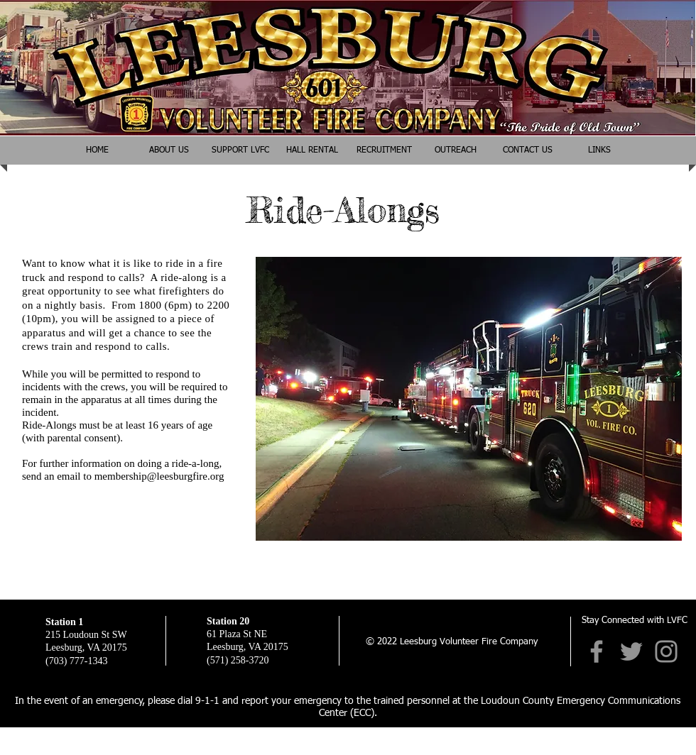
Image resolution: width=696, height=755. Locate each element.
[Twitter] (631, 651)
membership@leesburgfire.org (159, 476)
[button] (455, 150)
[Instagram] (666, 651)
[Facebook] (596, 651)
